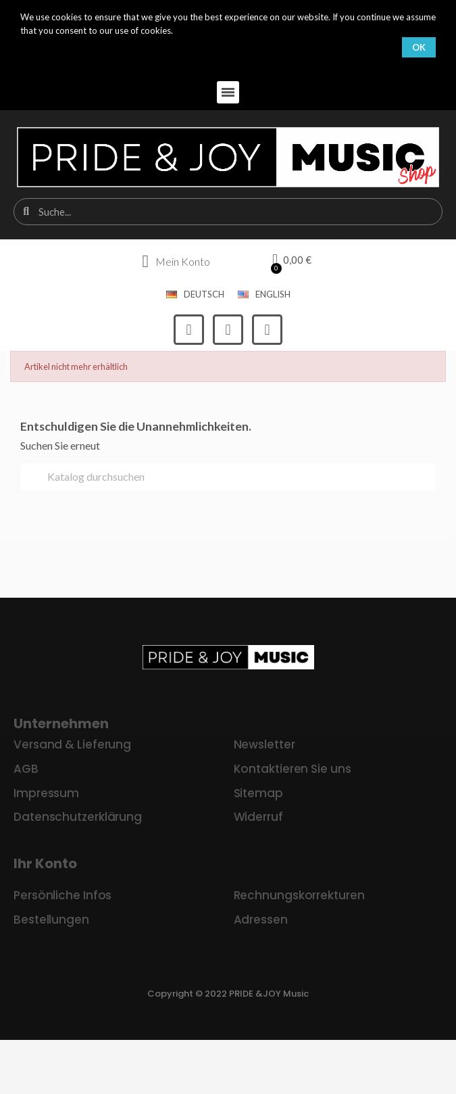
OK (419, 47)
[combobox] (229, 211)
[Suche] (228, 476)
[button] (228, 92)
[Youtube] (267, 329)
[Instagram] (228, 329)
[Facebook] (189, 329)
